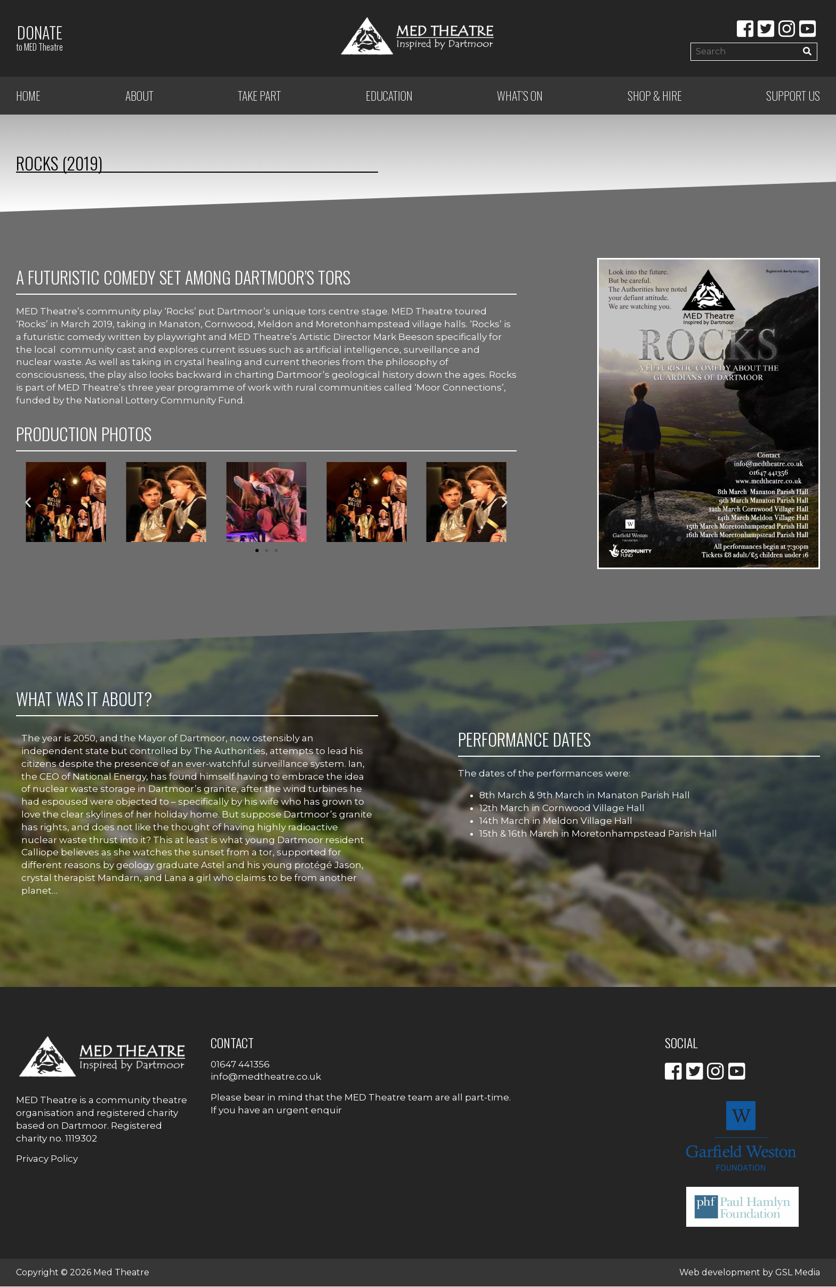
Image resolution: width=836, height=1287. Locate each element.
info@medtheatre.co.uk (266, 1077)
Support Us (793, 95)
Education (389, 95)
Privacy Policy (47, 1159)
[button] (28, 502)
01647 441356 (240, 1064)
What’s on (520, 95)
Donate (39, 37)
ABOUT (139, 95)
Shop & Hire (655, 95)
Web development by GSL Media (749, 1273)
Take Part (259, 95)
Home (28, 95)
